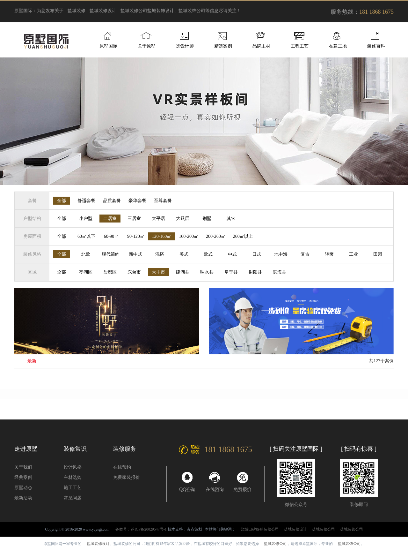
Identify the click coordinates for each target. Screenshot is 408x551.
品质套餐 (112, 200)
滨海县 (279, 272)
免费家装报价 (126, 477)
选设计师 (185, 46)
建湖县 (182, 272)
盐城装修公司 (133, 10)
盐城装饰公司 (351, 529)
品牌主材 (261, 46)
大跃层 (182, 218)
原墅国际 (108, 46)
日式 (256, 254)
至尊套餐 (163, 200)
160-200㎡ (188, 236)
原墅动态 (23, 487)
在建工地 (338, 46)
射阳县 (255, 272)
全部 (61, 200)
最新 (31, 361)
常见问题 (73, 497)
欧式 (208, 254)
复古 (305, 254)
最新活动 (23, 497)
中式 (232, 254)
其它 (231, 218)
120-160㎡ (161, 236)
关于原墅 (147, 46)
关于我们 (23, 467)
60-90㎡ (111, 236)
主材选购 (73, 477)
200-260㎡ (215, 236)
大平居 (158, 218)
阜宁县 (231, 272)
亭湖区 (85, 272)
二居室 (110, 218)
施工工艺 (73, 487)
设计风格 (73, 467)
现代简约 (111, 254)
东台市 (134, 272)
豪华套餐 (137, 200)
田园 (377, 254)
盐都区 (110, 272)
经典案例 (23, 477)
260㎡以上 (243, 236)
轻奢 (329, 254)
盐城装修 (76, 10)
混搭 (159, 254)
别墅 (206, 218)
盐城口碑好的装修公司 (260, 529)
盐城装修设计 (103, 10)
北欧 (85, 254)
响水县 (207, 272)
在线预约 (122, 467)
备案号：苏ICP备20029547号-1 (141, 529)
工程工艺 (300, 46)
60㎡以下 (86, 236)
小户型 (85, 218)
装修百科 (376, 46)
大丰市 (158, 272)
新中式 (135, 254)
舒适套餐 (86, 200)
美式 (183, 254)
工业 (353, 254)
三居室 (134, 218)
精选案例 (223, 46)
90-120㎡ (135, 236)
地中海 (281, 254)
